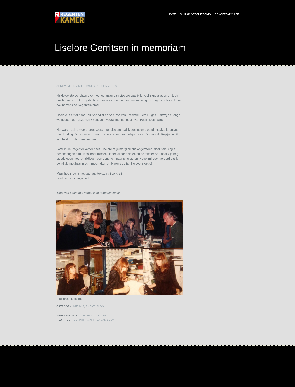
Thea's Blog (95, 306)
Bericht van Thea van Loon (85, 319)
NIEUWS (78, 306)
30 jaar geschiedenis (195, 14)
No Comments (107, 86)
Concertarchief (226, 14)
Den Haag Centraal (83, 315)
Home (172, 14)
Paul (89, 86)
